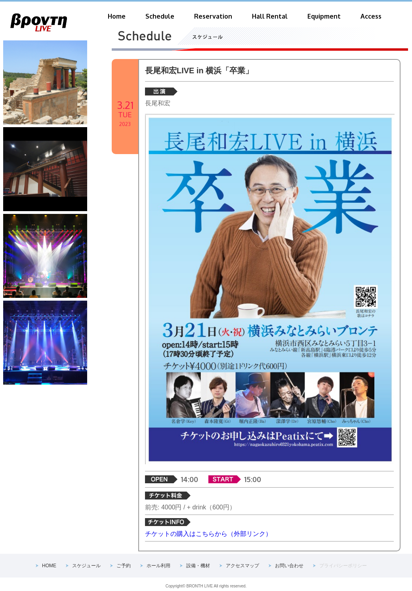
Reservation (213, 16)
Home (117, 16)
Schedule (159, 16)
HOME (49, 565)
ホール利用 (158, 565)
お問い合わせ (289, 565)
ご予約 (123, 565)
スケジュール (86, 565)
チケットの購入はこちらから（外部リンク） (208, 533)
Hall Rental (270, 16)
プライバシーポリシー (343, 565)
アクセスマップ (242, 565)
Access (370, 16)
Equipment (324, 16)
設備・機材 (198, 565)
